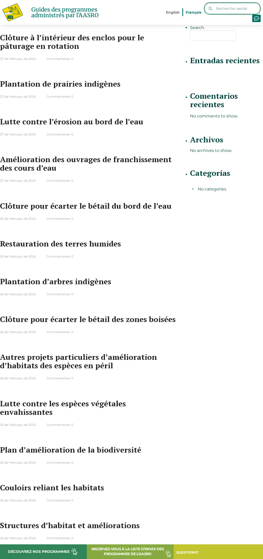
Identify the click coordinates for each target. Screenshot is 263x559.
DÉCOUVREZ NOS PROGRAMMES (39, 551)
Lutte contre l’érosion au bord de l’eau (71, 121)
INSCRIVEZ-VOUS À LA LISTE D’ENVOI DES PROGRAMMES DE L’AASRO (127, 551)
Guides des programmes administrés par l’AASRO (65, 12)
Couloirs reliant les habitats (52, 487)
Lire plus (158, 74)
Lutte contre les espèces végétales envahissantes (63, 407)
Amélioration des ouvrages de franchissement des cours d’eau (86, 163)
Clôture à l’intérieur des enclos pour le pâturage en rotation (72, 41)
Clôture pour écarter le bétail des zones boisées (88, 319)
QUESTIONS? (187, 552)
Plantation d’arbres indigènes (55, 281)
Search (197, 27)
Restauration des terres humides (60, 244)
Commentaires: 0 (59, 59)
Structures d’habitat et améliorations (70, 525)
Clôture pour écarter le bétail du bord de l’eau (86, 206)
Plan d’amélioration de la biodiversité (70, 450)
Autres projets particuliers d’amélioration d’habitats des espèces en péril (78, 361)
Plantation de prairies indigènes (60, 84)
